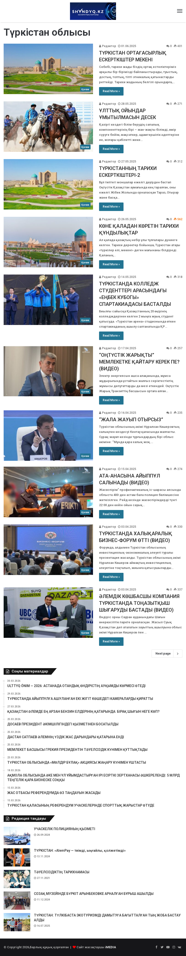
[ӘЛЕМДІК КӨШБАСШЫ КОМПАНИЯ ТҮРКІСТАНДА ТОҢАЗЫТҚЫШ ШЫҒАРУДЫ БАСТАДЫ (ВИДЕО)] (48, 612)
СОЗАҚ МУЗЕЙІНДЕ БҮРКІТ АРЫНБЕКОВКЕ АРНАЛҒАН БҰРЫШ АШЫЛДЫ (94, 894)
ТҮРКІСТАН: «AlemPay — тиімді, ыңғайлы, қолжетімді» (80, 850)
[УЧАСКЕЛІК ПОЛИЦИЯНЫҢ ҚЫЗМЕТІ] (17, 836)
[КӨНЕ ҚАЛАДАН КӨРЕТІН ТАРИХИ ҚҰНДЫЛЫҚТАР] (48, 242)
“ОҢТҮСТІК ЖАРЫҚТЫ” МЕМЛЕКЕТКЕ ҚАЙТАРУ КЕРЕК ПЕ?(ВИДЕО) (139, 362)
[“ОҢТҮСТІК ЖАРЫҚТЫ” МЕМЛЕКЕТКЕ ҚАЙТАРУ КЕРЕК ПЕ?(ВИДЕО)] (48, 371)
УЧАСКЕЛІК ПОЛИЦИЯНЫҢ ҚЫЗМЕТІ (64, 829)
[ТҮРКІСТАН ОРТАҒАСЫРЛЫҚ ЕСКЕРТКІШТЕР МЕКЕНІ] (48, 69)
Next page (166, 653)
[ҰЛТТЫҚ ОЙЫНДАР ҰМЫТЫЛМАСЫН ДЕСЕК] (48, 126)
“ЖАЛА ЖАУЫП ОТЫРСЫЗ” (131, 419)
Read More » (111, 91)
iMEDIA (110, 947)
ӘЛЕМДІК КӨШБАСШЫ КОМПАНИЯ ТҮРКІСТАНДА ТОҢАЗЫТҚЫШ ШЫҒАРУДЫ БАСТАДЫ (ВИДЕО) (139, 603)
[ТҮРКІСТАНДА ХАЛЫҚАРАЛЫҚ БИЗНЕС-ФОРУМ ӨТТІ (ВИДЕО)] (48, 549)
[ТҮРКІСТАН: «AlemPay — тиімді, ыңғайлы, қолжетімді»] (17, 857)
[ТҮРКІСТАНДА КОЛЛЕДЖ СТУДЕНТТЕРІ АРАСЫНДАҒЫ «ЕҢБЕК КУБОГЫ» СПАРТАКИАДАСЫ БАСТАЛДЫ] (48, 300)
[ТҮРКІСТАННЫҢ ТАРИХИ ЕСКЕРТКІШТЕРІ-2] (48, 184)
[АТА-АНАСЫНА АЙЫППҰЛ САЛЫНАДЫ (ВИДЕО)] (48, 492)
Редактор (107, 46)
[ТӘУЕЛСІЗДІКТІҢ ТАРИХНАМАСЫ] (17, 879)
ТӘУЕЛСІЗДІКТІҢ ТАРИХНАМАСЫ (61, 872)
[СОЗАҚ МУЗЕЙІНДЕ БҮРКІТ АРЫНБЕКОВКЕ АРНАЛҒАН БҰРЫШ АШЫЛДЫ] (17, 900)
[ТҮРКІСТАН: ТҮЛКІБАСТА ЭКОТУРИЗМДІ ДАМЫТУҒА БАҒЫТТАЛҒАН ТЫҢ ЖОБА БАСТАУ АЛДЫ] (17, 922)
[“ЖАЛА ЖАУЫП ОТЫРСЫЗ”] (48, 435)
